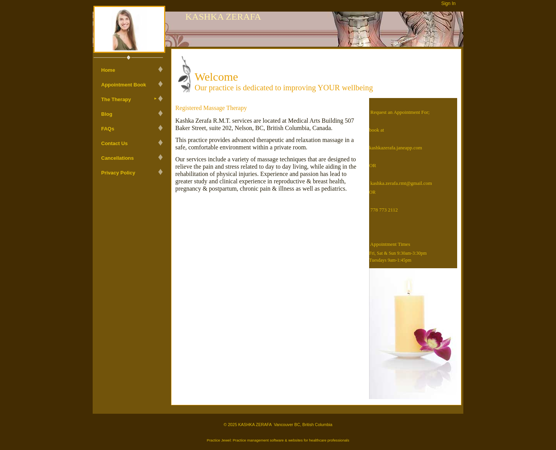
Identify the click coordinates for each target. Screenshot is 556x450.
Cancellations (117, 158)
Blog (106, 114)
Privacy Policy (118, 173)
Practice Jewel (219, 440)
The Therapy (116, 99)
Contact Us (114, 143)
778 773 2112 (384, 210)
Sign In (448, 3)
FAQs (107, 129)
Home (108, 70)
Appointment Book (123, 85)
